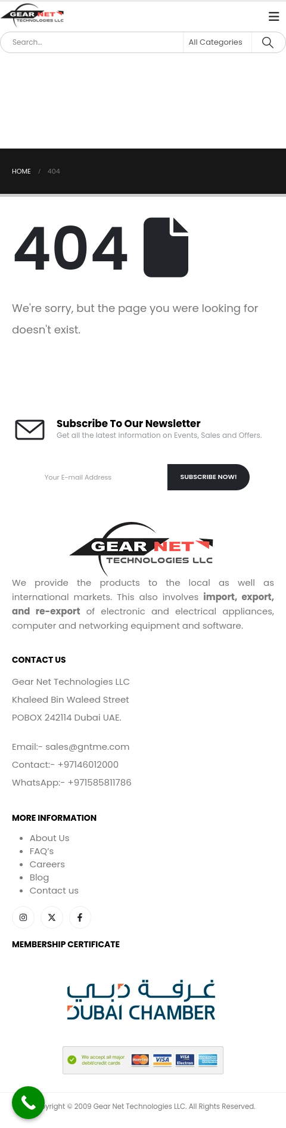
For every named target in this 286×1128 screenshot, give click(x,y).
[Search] (267, 42)
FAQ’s (42, 851)
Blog (39, 877)
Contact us (54, 890)
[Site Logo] (33, 16)
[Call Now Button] (28, 1102)
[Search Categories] (217, 42)
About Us (50, 838)
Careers (47, 864)
